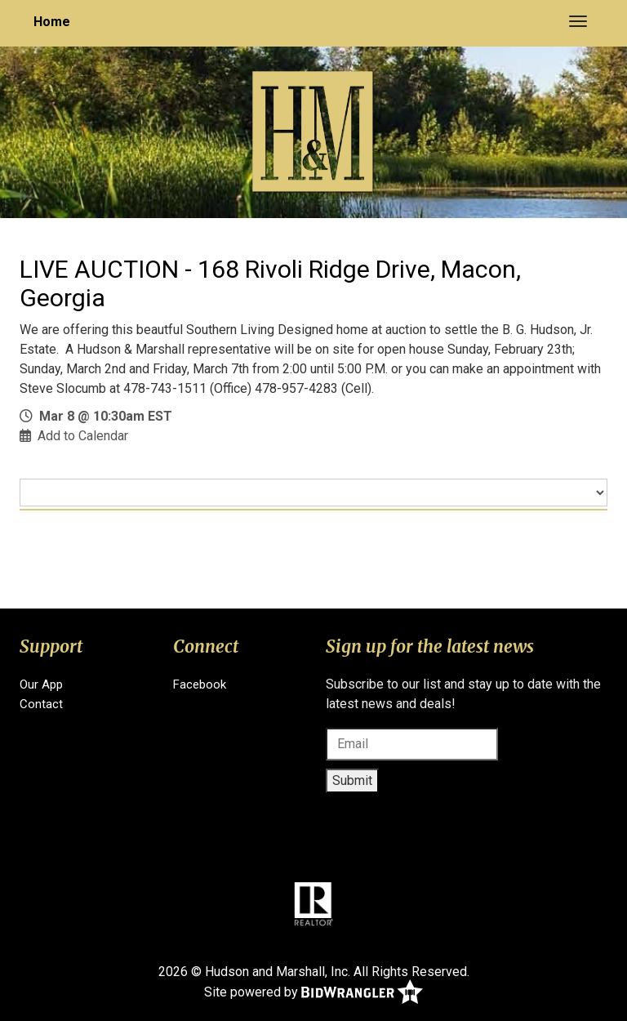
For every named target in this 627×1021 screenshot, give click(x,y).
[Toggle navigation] (578, 21)
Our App (41, 684)
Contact (41, 704)
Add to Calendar (83, 436)
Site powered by (313, 993)
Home (51, 21)
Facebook (199, 684)
